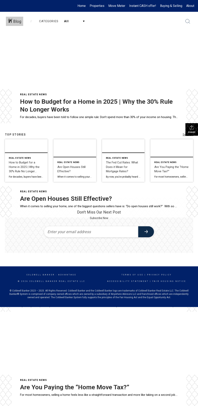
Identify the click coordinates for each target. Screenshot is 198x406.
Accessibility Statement (128, 281)
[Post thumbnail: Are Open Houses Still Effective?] (74, 160)
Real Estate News (33, 94)
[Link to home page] (6, 6)
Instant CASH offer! (142, 6)
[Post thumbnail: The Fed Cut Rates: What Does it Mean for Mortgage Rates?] (123, 160)
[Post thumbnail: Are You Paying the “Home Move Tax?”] (171, 160)
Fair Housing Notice (169, 281)
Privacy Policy (159, 275)
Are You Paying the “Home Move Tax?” (74, 387)
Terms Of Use (132, 275)
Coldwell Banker (41, 275)
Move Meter (116, 6)
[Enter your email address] (91, 231)
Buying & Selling (171, 6)
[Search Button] (187, 21)
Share (192, 129)
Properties (97, 6)
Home (81, 6)
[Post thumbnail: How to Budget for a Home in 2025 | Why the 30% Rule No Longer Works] (26, 160)
